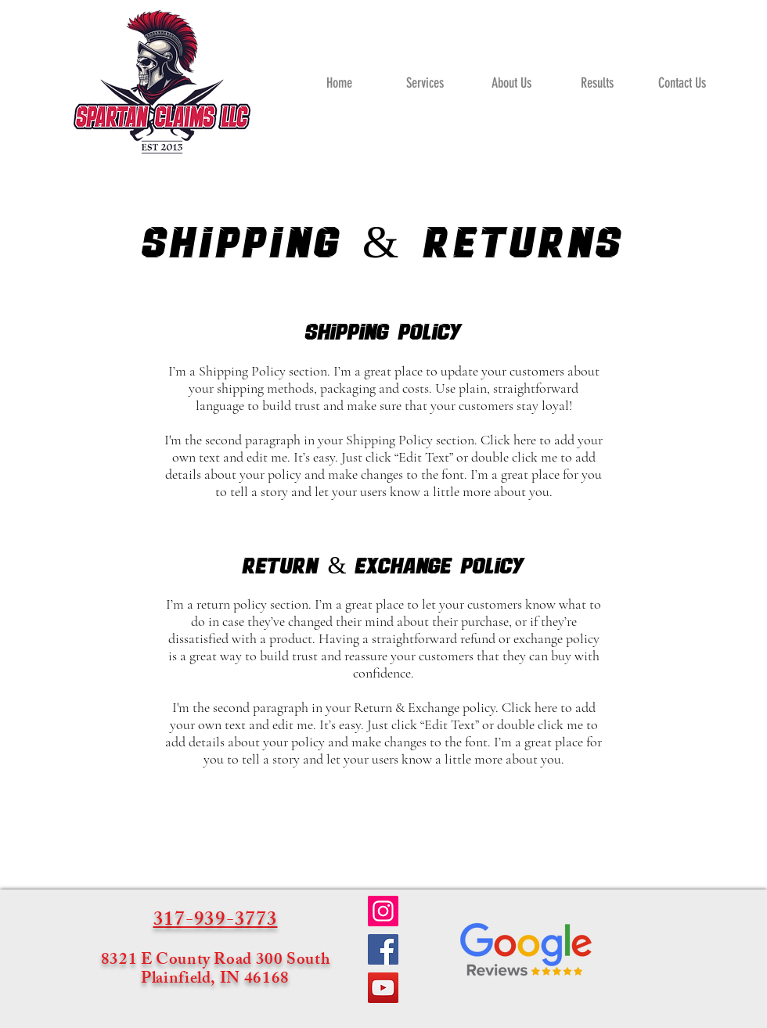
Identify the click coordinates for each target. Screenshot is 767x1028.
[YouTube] (383, 987)
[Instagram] (383, 911)
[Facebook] (383, 949)
